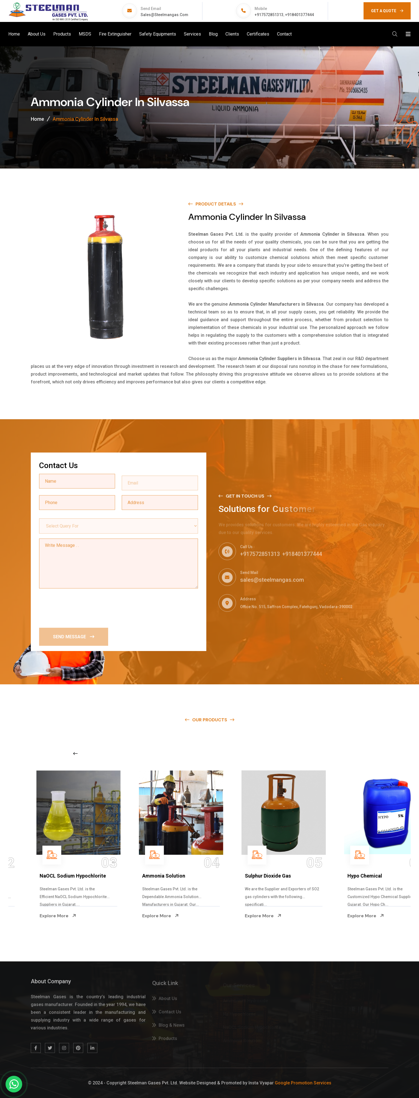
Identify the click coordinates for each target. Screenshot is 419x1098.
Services (192, 34)
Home (14, 34)
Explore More (35, 916)
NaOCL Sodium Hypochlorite (152, 876)
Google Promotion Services (303, 1083)
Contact (284, 34)
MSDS (85, 34)
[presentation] (81, 607)
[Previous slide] (75, 753)
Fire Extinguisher (115, 34)
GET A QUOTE (387, 11)
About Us (36, 34)
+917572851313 (269, 14)
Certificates (258, 34)
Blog (213, 34)
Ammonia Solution (243, 876)
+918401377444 (299, 14)
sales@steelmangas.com (164, 14)
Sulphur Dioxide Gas (348, 876)
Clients (232, 34)
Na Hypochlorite (35, 876)
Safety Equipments (157, 34)
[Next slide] (328, 753)
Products (62, 34)
